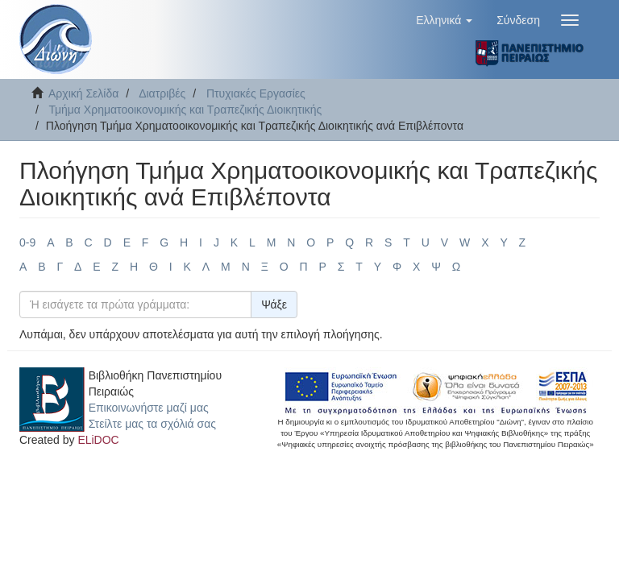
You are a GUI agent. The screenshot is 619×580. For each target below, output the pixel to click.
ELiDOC (97, 439)
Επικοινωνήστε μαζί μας (149, 407)
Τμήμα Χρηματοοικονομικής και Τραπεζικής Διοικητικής (185, 109)
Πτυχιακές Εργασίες (255, 93)
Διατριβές (162, 93)
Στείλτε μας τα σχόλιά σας (152, 423)
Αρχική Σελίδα (83, 93)
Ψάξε (274, 304)
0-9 (27, 242)
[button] (444, 20)
